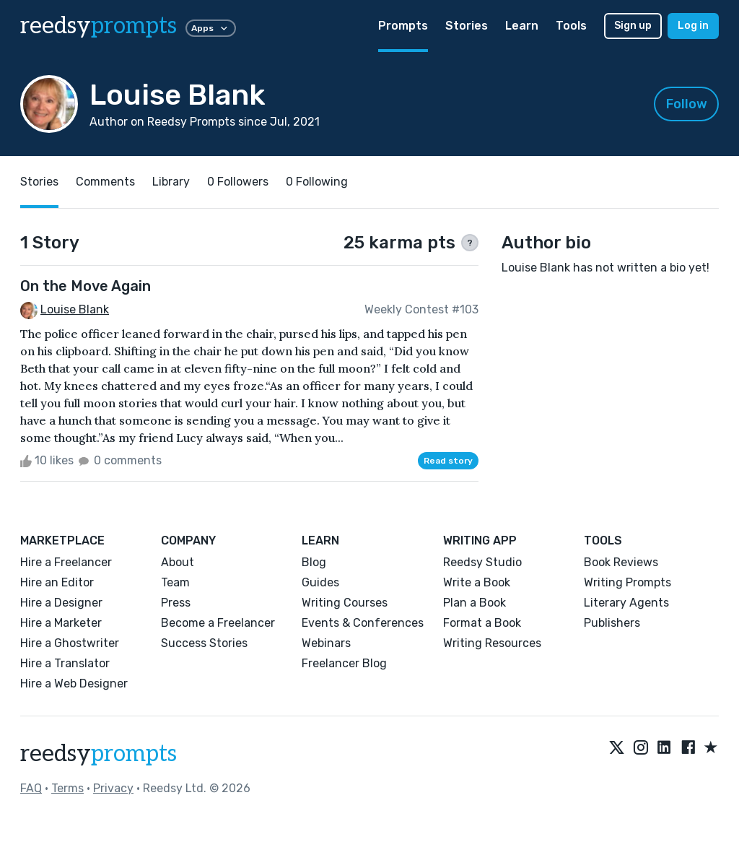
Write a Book (476, 582)
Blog (314, 562)
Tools (571, 25)
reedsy (98, 754)
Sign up (633, 25)
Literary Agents (626, 602)
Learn (521, 25)
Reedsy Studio (482, 562)
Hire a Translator (65, 663)
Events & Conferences (363, 623)
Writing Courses (345, 602)
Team (175, 582)
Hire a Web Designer (74, 683)
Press (176, 602)
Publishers (612, 623)
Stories (466, 25)
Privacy (113, 788)
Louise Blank (74, 309)
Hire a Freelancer (66, 562)
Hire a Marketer (61, 623)
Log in (693, 25)
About (177, 562)
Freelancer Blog (344, 663)
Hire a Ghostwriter (69, 643)
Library (171, 181)
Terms (67, 788)
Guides (320, 582)
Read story (448, 461)
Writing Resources (492, 643)
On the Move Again (85, 286)
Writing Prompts (627, 582)
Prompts (403, 25)
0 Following (317, 181)
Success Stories (204, 643)
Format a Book (482, 623)
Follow (686, 104)
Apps (210, 28)
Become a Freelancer (218, 623)
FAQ (31, 788)
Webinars (326, 643)
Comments (105, 181)
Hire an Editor (57, 582)
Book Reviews (621, 562)
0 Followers (237, 181)
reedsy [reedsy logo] (98, 26)
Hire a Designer (61, 602)
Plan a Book (474, 602)
